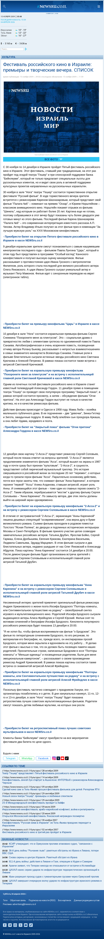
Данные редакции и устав (87, 900)
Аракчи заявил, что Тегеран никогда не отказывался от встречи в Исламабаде (52, 865)
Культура (8, 57)
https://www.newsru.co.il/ (16, 771)
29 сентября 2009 (50, 793)
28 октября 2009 (50, 771)
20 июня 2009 (48, 813)
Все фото (51, 159)
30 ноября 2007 (49, 820)
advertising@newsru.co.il (24, 904)
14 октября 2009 (50, 777)
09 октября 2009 (50, 787)
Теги (5, 900)
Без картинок (64, 900)
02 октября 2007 (50, 829)
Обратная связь (18, 900)
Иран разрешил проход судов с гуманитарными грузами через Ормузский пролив (54, 876)
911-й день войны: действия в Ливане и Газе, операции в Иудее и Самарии (50, 861)
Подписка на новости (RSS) (42, 900)
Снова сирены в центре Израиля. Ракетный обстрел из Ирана (43, 857)
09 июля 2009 (48, 807)
